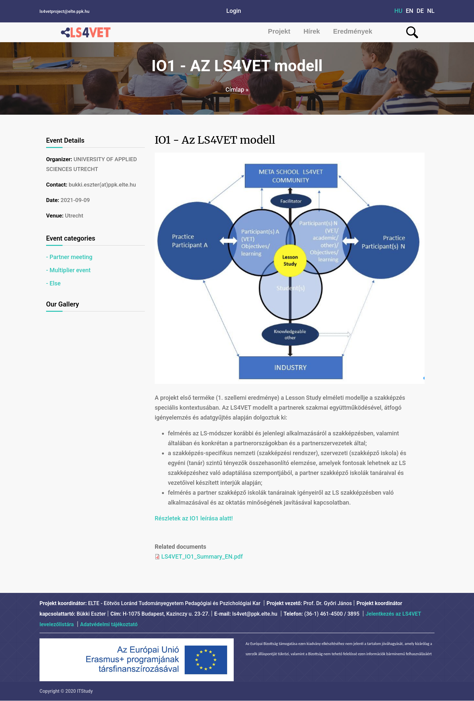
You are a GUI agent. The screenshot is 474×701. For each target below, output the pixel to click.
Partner (59, 256)
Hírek (311, 31)
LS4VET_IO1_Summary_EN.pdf (202, 556)
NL (431, 10)
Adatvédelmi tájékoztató (109, 624)
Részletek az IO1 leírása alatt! (194, 518)
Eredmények (352, 31)
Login (233, 10)
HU (398, 10)
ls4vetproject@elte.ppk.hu (65, 11)
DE (420, 10)
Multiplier (62, 270)
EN (409, 10)
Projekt (279, 31)
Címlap (234, 89)
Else (55, 283)
